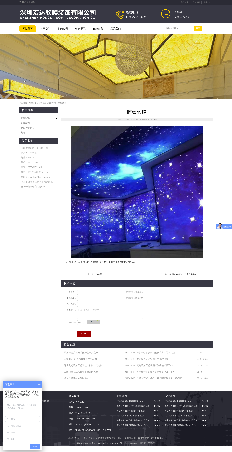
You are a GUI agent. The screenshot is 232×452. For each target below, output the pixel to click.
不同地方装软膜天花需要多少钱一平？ (156, 372)
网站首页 (28, 28)
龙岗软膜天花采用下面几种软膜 (152, 359)
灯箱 (23, 132)
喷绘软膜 (52, 103)
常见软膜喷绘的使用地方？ (77, 378)
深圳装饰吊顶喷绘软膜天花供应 (182, 274)
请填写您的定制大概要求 (110, 313)
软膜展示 (80, 28)
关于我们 (45, 28)
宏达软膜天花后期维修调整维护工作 (155, 365)
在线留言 (98, 28)
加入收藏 (185, 2)
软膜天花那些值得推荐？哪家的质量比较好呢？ (160, 378)
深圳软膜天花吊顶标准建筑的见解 (81, 372)
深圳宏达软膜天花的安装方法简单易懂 (156, 352)
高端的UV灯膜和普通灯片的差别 (80, 359)
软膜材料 (25, 123)
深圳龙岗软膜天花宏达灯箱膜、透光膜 (83, 365)
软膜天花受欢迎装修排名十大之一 (81, 352)
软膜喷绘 (99, 274)
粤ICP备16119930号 (77, 438)
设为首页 (196, 2)
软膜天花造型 (27, 128)
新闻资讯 (63, 28)
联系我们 (207, 2)
